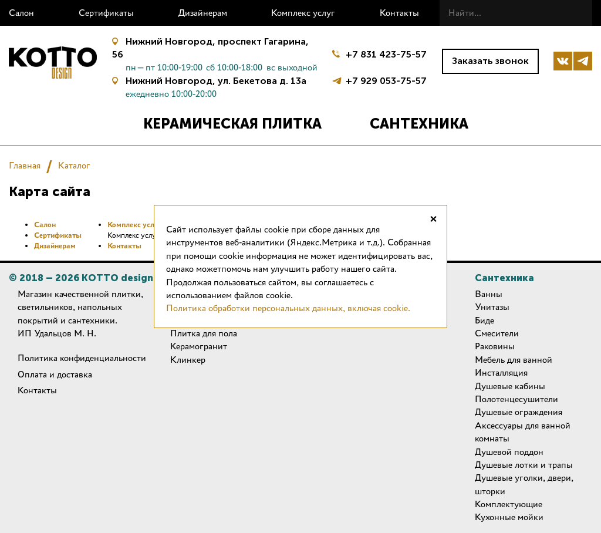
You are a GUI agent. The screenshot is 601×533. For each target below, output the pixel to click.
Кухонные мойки (509, 517)
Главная (24, 165)
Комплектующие (508, 504)
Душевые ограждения (518, 412)
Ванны (488, 294)
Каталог (74, 165)
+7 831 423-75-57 (386, 54)
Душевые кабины (510, 386)
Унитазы (492, 307)
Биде (484, 320)
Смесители (497, 333)
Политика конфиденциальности (82, 358)
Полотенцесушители (516, 399)
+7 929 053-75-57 (386, 79)
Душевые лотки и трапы (524, 465)
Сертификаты (106, 13)
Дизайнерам (202, 13)
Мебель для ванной (513, 360)
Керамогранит (198, 346)
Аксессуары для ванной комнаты (522, 431)
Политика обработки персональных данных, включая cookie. (288, 308)
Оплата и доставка (55, 374)
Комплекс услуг (303, 13)
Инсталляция (501, 372)
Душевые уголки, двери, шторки (524, 484)
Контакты (399, 13)
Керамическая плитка (232, 123)
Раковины (495, 346)
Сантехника (419, 123)
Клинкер (187, 360)
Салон (21, 13)
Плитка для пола (203, 333)
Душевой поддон (509, 452)
